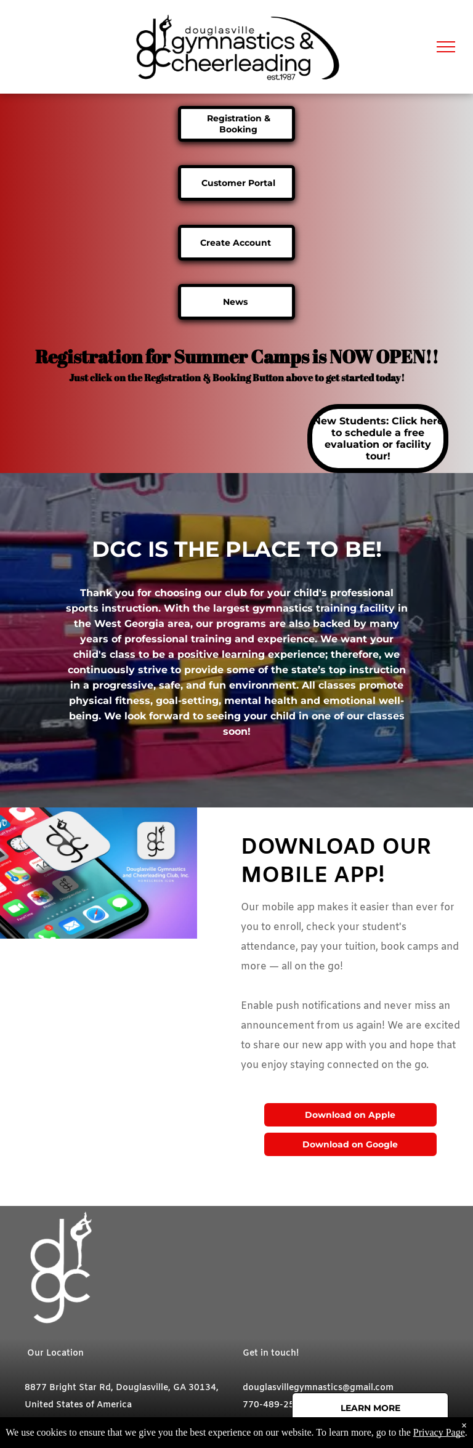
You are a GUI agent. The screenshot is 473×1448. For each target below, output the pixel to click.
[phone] (329, 1432)
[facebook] (252, 1432)
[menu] (446, 47)
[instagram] (278, 1432)
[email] (303, 1432)
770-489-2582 (274, 1405)
